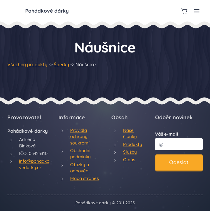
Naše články (130, 133)
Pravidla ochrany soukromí (79, 136)
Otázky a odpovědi (79, 167)
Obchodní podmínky (80, 153)
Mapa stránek (84, 178)
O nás (129, 159)
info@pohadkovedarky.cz (34, 164)
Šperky (61, 64)
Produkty (132, 144)
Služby (130, 152)
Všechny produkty (27, 64)
